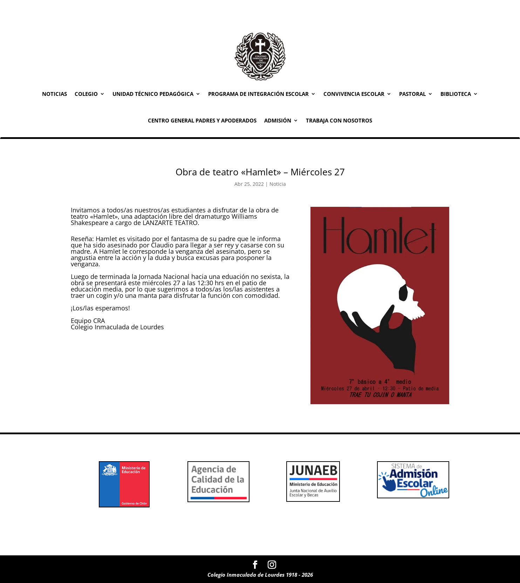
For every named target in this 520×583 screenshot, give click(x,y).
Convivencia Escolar (353, 93)
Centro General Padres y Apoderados (202, 120)
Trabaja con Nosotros (339, 120)
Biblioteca (455, 93)
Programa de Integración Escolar (258, 93)
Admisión (277, 120)
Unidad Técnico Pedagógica (152, 93)
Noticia (277, 184)
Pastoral (412, 93)
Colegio (86, 93)
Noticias (54, 93)
